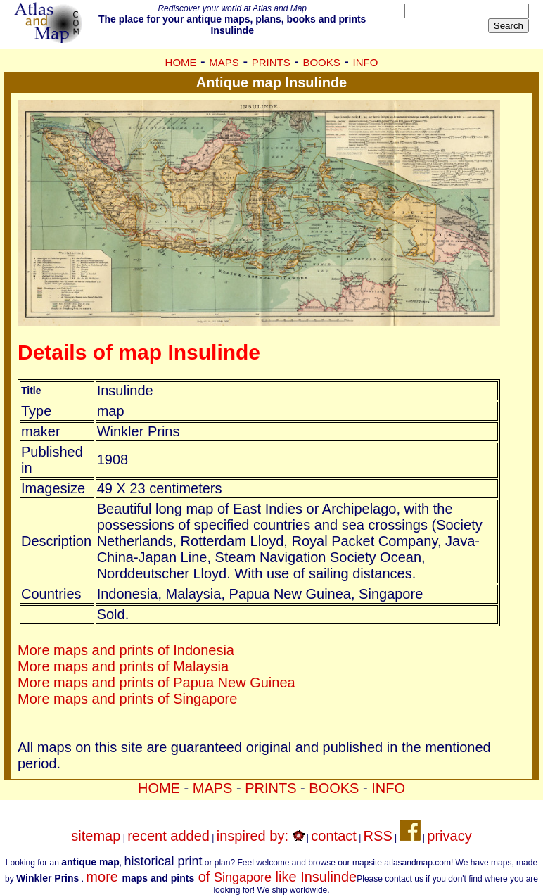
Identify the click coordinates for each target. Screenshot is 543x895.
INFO (365, 62)
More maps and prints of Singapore (127, 698)
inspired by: (261, 836)
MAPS (224, 62)
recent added (168, 836)
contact (333, 836)
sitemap (95, 836)
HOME (181, 62)
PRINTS (271, 62)
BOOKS (321, 62)
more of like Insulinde (221, 876)
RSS (378, 836)
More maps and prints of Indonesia (126, 650)
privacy (449, 836)
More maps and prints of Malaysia (123, 666)
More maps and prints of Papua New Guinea (156, 682)
